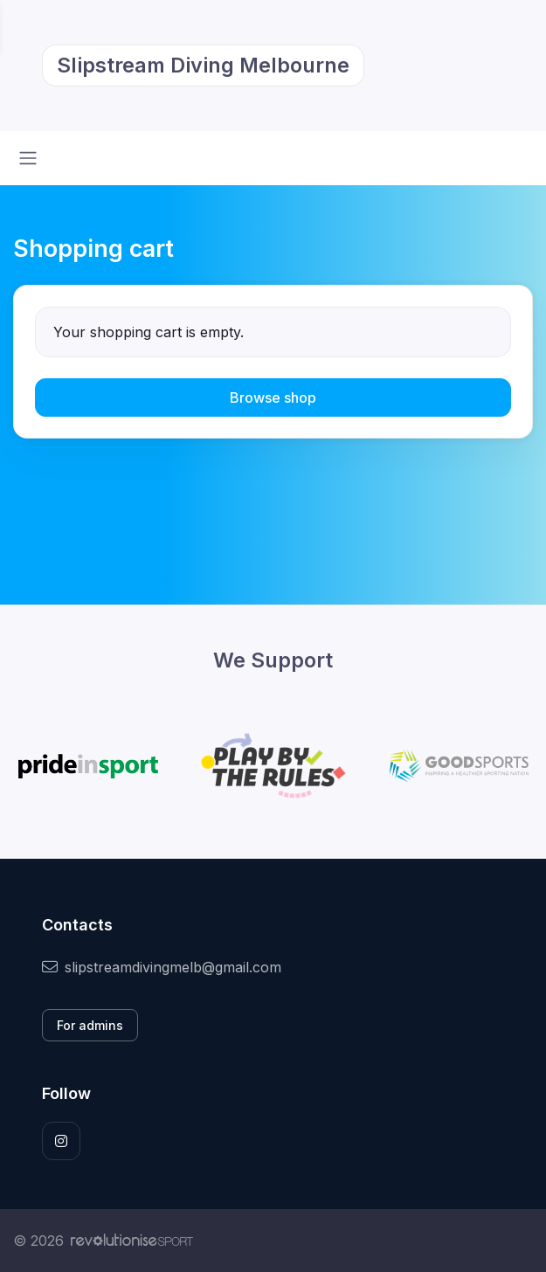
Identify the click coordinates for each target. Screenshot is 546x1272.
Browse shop (273, 397)
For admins (90, 1025)
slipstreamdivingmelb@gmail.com (161, 967)
